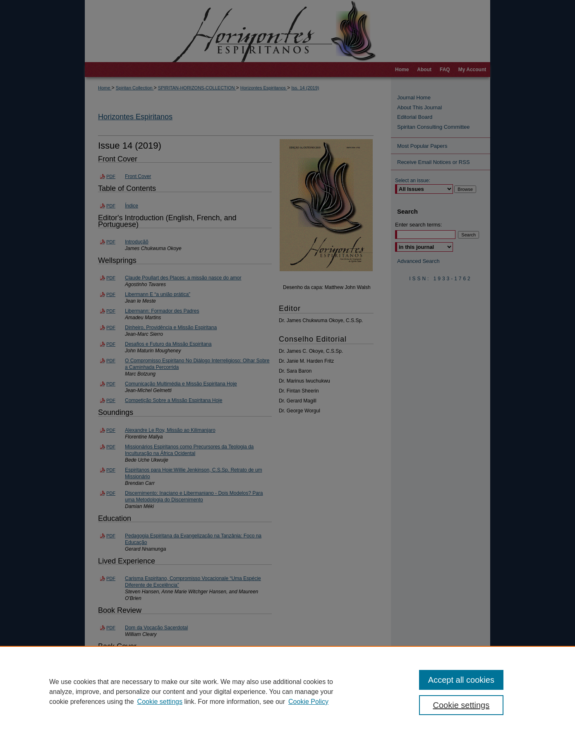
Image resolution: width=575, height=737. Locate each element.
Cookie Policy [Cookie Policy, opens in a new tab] (308, 701)
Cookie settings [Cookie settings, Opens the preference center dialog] (461, 705)
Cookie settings (159, 701)
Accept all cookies (461, 679)
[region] (287, 691)
